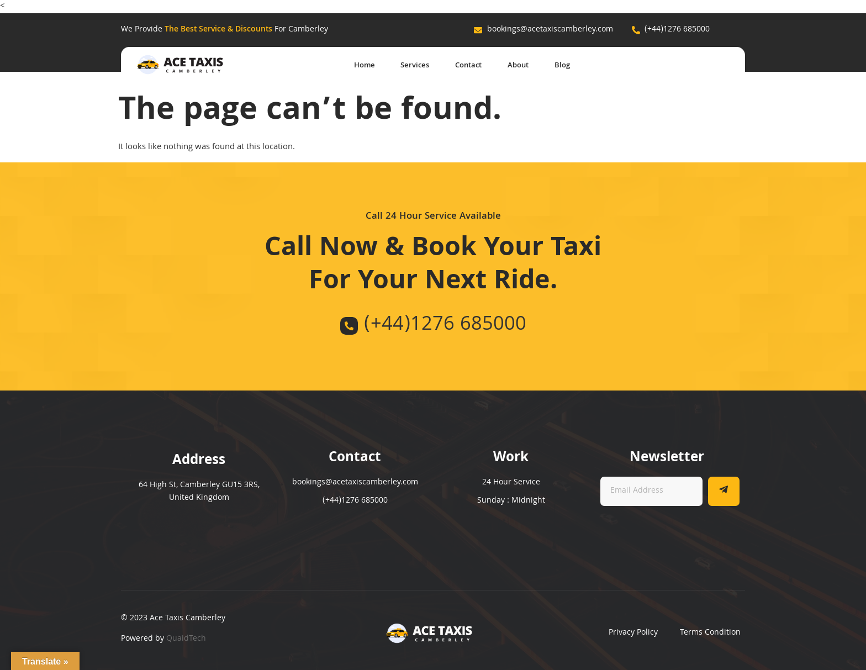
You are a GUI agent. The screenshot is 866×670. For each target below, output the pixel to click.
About (514, 65)
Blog (561, 65)
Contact (461, 65)
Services (404, 65)
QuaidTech (186, 639)
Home (350, 65)
